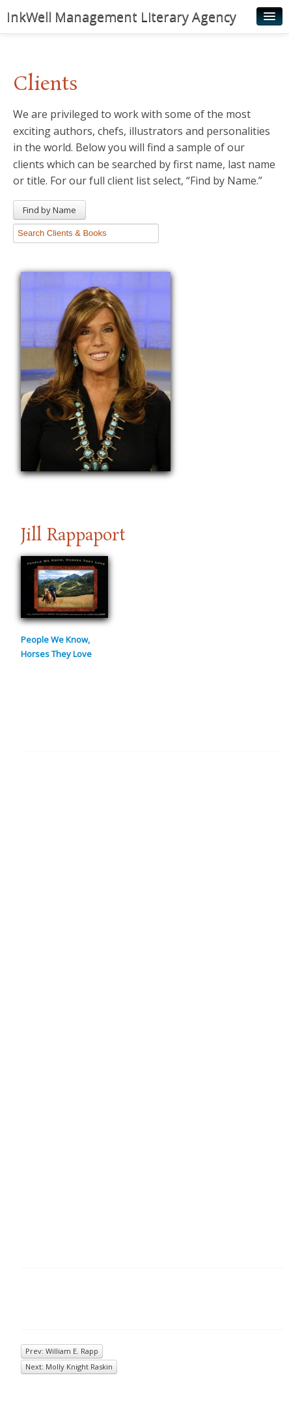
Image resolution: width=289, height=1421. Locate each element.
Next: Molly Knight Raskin (69, 1366)
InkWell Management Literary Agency (121, 16)
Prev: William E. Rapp (61, 1351)
